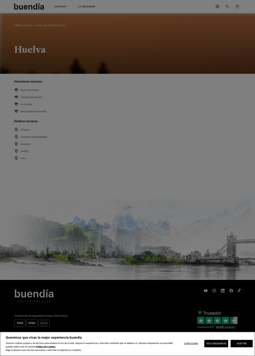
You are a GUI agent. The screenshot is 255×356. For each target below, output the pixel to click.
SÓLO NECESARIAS (216, 343)
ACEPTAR (241, 343)
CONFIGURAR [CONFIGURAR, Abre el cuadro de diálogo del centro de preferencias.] (191, 343)
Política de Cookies (46, 346)
